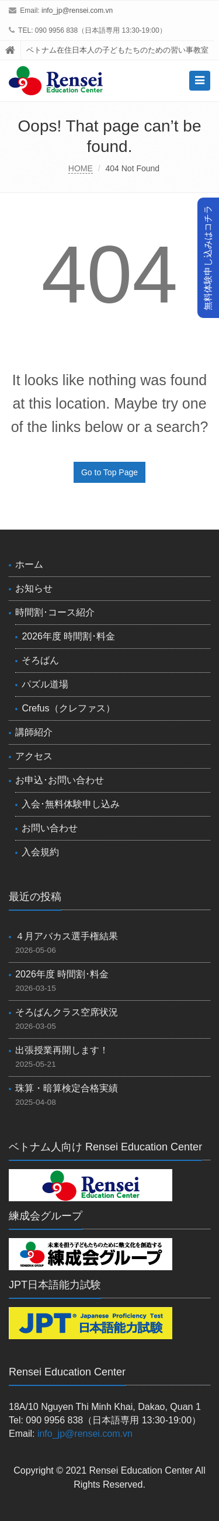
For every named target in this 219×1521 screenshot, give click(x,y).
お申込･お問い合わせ (59, 780)
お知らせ (34, 588)
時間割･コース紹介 (55, 612)
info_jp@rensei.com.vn (77, 10)
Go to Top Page (109, 472)
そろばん (40, 660)
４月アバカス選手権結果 (66, 936)
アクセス (34, 756)
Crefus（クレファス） (68, 708)
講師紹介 (34, 732)
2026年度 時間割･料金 (68, 636)
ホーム (29, 564)
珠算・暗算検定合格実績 (66, 1088)
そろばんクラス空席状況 (66, 1012)
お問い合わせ (50, 828)
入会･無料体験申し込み (71, 804)
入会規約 (40, 852)
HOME (80, 168)
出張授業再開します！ (62, 1050)
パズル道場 (45, 684)
